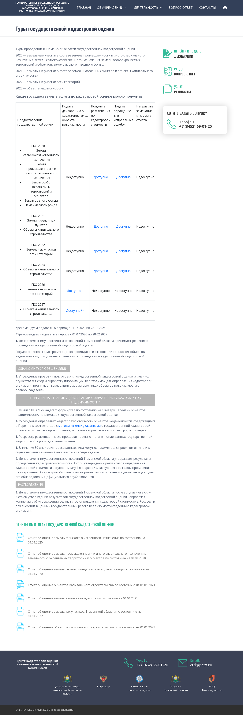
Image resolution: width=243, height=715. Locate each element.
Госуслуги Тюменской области (176, 688)
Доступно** (75, 311)
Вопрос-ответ (181, 7)
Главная (84, 7)
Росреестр (103, 686)
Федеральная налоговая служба (140, 688)
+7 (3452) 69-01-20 (152, 664)
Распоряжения (30, 484)
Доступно (101, 177)
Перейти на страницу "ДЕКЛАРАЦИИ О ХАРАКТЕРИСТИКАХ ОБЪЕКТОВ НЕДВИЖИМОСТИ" (85, 400)
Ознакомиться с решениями (43, 368)
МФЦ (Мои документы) (211, 688)
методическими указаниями (79, 426)
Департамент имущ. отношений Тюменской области (67, 690)
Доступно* (75, 291)
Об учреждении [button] (110, 7)
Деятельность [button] (146, 7)
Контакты (207, 7)
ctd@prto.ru (201, 664)
